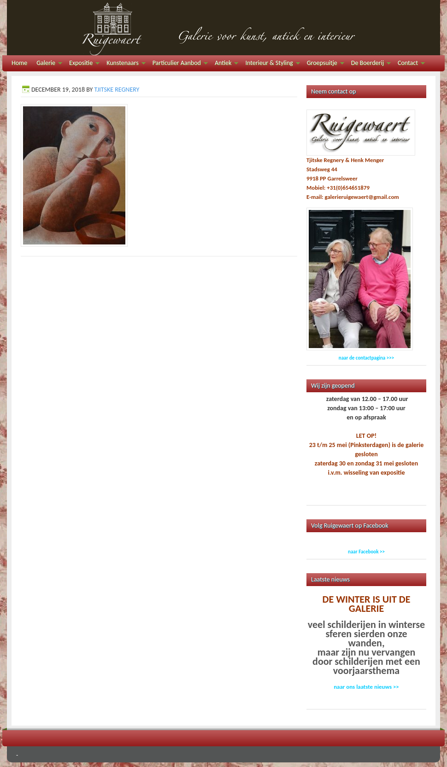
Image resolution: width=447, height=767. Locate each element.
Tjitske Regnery (116, 89)
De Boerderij (369, 64)
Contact (409, 64)
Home (19, 63)
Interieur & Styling (270, 64)
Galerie (47, 64)
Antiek (224, 64)
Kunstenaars (123, 64)
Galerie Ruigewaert (223, 27)
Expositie (82, 64)
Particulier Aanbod (178, 64)
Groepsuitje (323, 64)
